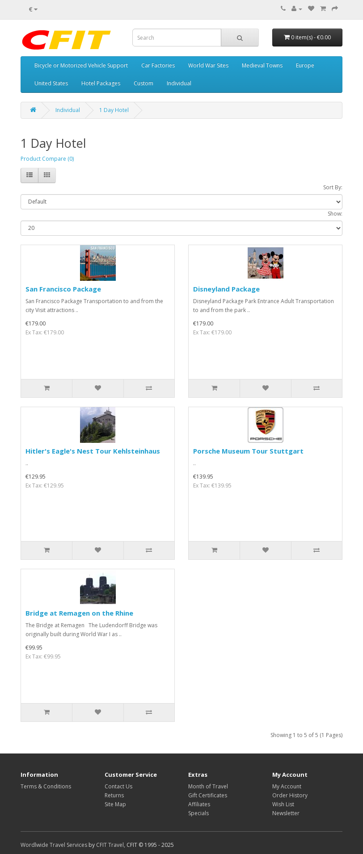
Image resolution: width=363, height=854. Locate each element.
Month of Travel (208, 786)
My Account (286, 786)
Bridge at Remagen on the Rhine (79, 612)
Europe (305, 65)
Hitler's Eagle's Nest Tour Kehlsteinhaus (92, 450)
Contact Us (118, 786)
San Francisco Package (63, 288)
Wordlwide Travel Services (54, 845)
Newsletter (286, 813)
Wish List (283, 804)
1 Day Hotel (114, 110)
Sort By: (332, 187)
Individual (179, 83)
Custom (143, 83)
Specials (198, 813)
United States (51, 83)
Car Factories (158, 65)
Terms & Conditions (46, 786)
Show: (335, 213)
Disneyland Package (226, 288)
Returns (114, 795)
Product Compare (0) (47, 158)
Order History (290, 795)
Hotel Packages (100, 83)
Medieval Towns (262, 65)
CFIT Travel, (110, 845)
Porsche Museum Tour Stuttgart (248, 450)
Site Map (115, 804)
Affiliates (199, 804)
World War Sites (208, 65)
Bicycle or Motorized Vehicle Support (81, 65)
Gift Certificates (207, 795)
